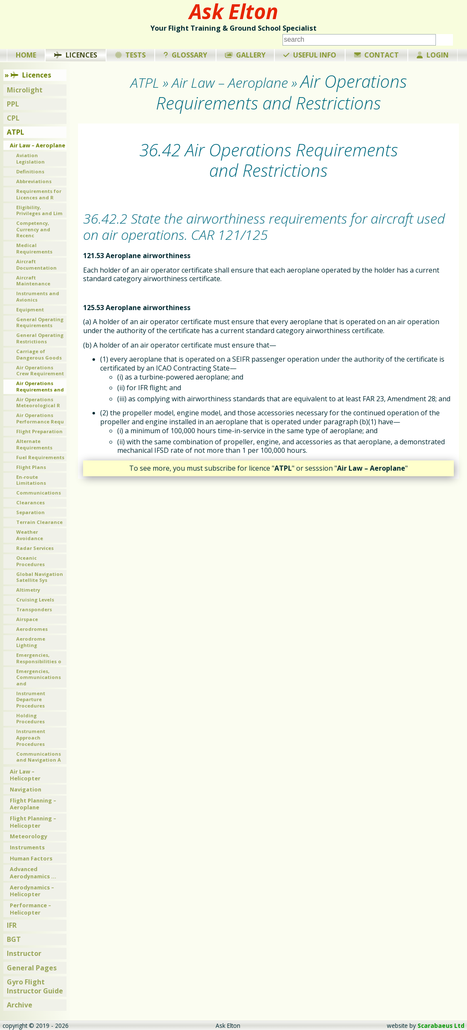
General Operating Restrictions (39, 338)
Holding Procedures (30, 718)
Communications (38, 492)
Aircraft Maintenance (33, 280)
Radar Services (35, 548)
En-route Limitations (31, 480)
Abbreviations (34, 181)
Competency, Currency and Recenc (33, 229)
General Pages (32, 967)
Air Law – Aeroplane (37, 145)
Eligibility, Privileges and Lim (39, 210)
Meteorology (28, 836)
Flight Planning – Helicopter (33, 821)
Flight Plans (31, 467)
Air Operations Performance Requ (40, 418)
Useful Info (309, 55)
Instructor (24, 953)
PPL (13, 104)
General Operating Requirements (39, 322)
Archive (19, 1005)
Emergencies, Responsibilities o (38, 658)
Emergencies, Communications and (38, 677)
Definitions (30, 171)
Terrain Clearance (39, 522)
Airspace (27, 619)
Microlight (25, 90)
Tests (130, 55)
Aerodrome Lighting (30, 642)
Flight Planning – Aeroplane (33, 804)
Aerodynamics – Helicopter (32, 890)
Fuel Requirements (40, 457)
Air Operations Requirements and (40, 386)
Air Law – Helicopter (25, 775)
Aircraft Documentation (36, 264)
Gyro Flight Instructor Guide (35, 986)
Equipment (30, 309)
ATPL (15, 132)
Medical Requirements (34, 248)
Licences (75, 55)
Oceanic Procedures (30, 561)
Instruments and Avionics (37, 296)
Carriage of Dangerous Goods (39, 354)
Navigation (25, 789)
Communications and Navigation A (38, 757)
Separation (30, 512)
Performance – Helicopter (30, 908)
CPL (13, 118)
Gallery (245, 55)
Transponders (34, 609)
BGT (14, 939)
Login (433, 55)
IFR (12, 925)
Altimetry (28, 590)
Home (26, 55)
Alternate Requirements (34, 444)
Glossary (185, 55)
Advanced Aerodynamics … (33, 872)
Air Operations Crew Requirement (40, 370)
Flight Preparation (39, 431)
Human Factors (31, 858)
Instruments (27, 847)
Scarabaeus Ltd (441, 1025)
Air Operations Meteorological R (38, 402)
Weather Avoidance (29, 535)
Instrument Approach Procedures (30, 737)
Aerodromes (32, 629)
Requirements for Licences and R (38, 194)
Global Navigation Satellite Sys (39, 577)
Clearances (30, 502)
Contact (376, 55)
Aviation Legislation (30, 158)
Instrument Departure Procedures (30, 699)
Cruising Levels (35, 599)
